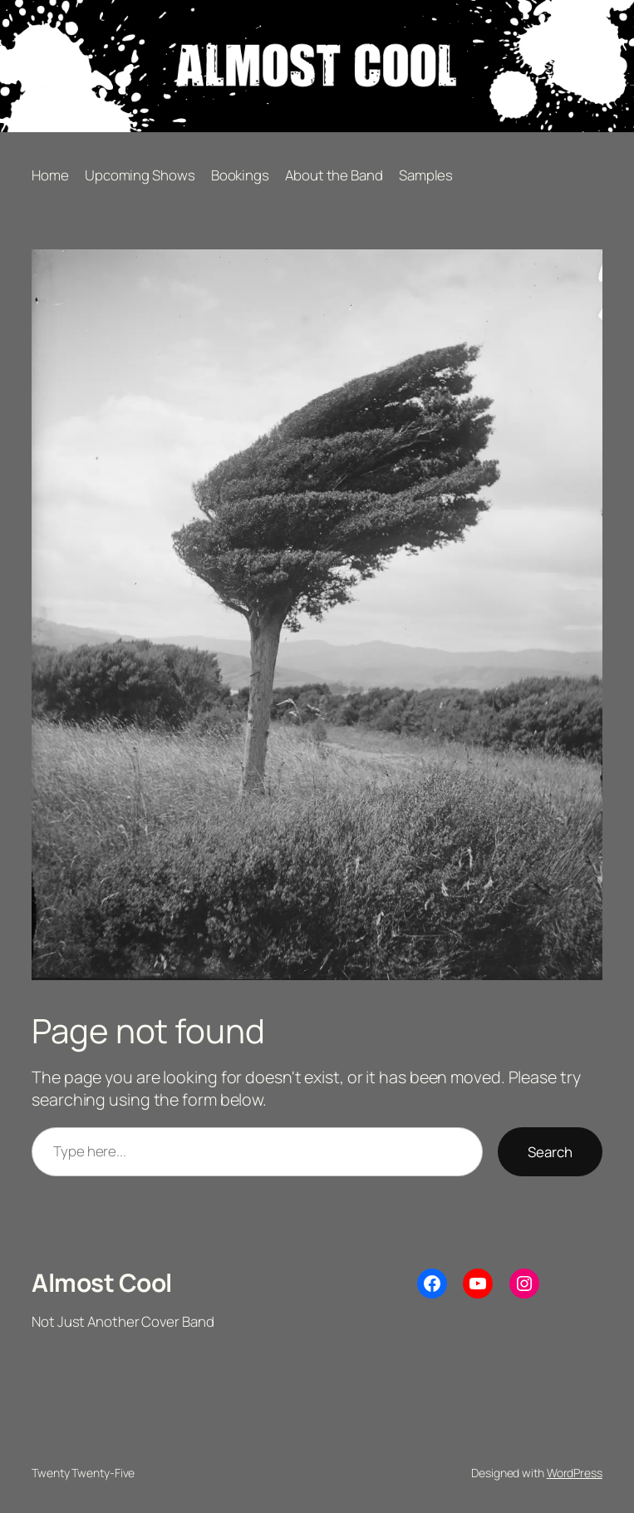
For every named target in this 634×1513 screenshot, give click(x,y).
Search (550, 1151)
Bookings (240, 175)
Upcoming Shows (140, 175)
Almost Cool (102, 1282)
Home (50, 175)
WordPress (574, 1473)
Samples (426, 175)
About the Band (334, 175)
